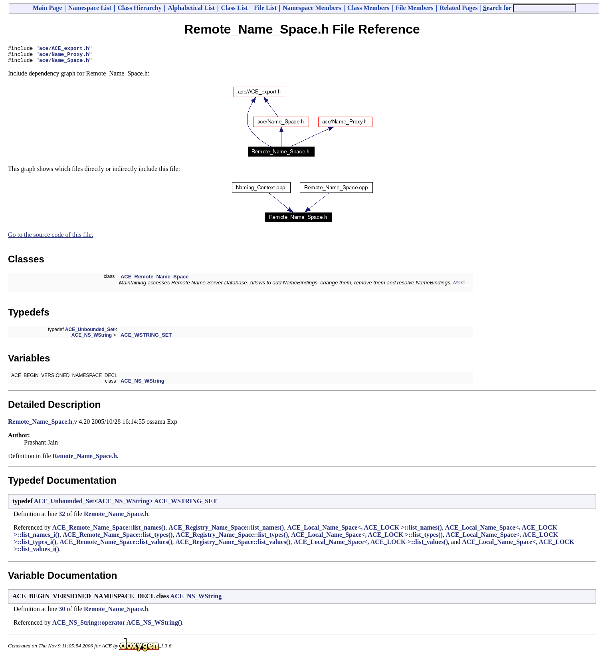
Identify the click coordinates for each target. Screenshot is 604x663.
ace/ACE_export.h (64, 49)
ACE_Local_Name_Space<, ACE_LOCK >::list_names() (364, 531)
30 (62, 612)
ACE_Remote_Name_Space (155, 280)
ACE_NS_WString (91, 338)
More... (461, 286)
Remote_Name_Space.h (40, 425)
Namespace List (89, 7)
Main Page (47, 7)
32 (62, 517)
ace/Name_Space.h (64, 63)
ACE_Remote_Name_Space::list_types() (118, 538)
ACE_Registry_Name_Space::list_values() (232, 545)
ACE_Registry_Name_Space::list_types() (232, 538)
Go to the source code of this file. (50, 238)
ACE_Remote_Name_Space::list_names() (109, 531)
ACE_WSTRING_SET (146, 338)
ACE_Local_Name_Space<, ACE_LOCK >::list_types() (367, 538)
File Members (415, 7)
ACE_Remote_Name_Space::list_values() (115, 545)
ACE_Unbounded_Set (90, 333)
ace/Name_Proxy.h (64, 56)
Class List (234, 7)
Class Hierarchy (139, 7)
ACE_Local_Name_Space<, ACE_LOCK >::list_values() (370, 545)
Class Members (368, 7)
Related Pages (459, 7)
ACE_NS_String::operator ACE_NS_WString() (117, 626)
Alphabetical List (191, 7)
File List (265, 7)
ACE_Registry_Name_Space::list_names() (226, 531)
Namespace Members (312, 7)
